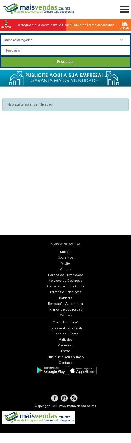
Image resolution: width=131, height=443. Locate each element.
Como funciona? (65, 322)
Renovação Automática (65, 304)
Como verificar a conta (65, 328)
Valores (65, 269)
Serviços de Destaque (65, 281)
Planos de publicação (65, 309)
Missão (65, 252)
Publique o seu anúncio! (65, 357)
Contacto (65, 363)
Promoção (65, 345)
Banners (65, 298)
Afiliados (65, 340)
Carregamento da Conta (65, 286)
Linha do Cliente (65, 334)
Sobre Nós (65, 258)
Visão (65, 264)
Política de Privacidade (65, 275)
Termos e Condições (65, 292)
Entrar (65, 351)
